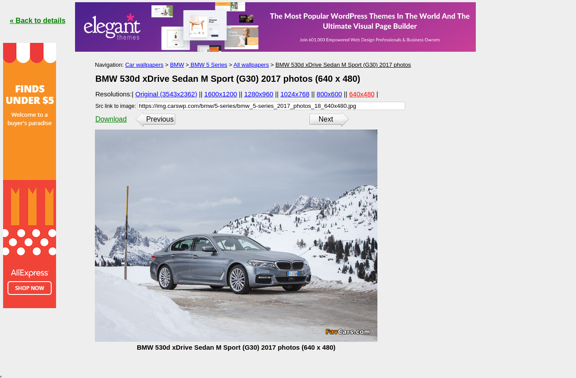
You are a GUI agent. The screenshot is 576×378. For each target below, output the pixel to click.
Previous (159, 119)
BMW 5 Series (208, 64)
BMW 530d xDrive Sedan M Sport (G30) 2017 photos (343, 64)
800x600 (329, 94)
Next (326, 119)
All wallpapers (251, 64)
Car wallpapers (144, 64)
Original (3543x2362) (166, 94)
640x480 (362, 94)
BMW (177, 64)
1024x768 (294, 94)
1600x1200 (220, 94)
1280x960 (258, 94)
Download (111, 119)
